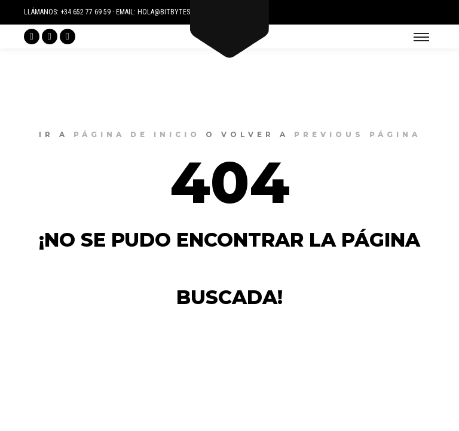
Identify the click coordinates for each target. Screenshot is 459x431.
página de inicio (137, 134)
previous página (357, 134)
